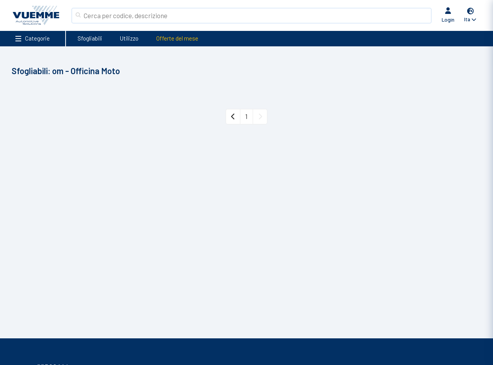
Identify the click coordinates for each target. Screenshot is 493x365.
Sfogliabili (90, 38)
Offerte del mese (177, 38)
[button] (470, 16)
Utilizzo (129, 38)
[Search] (256, 15)
